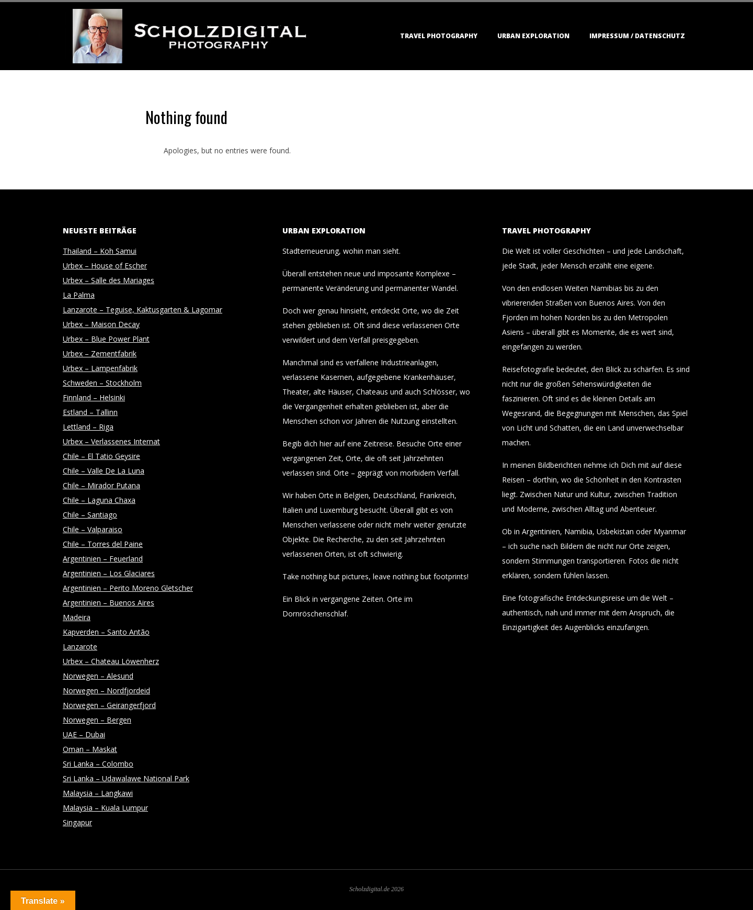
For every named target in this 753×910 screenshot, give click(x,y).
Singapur (77, 822)
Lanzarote (80, 646)
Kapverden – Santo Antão (106, 632)
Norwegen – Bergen (97, 720)
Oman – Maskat (90, 749)
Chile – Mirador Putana (101, 485)
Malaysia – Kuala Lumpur (105, 808)
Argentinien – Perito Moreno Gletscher (128, 588)
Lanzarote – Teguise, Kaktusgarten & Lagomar (142, 309)
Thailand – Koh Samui (99, 251)
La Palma (79, 295)
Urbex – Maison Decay (101, 324)
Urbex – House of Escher (105, 266)
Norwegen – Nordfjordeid (106, 690)
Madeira (76, 617)
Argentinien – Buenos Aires (108, 603)
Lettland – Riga (88, 427)
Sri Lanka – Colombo (98, 764)
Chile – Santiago (90, 515)
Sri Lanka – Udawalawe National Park (126, 778)
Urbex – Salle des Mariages (108, 280)
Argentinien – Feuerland (103, 559)
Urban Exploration (533, 35)
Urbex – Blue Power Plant (106, 339)
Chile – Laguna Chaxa (99, 500)
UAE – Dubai (84, 734)
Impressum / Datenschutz (637, 35)
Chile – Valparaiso (92, 529)
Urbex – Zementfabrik (99, 353)
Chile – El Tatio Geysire (101, 456)
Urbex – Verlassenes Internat (111, 441)
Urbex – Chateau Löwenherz (111, 661)
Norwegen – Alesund (98, 676)
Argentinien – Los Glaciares (109, 573)
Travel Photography (438, 35)
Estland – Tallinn (90, 412)
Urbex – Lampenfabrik (100, 368)
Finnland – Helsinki (94, 397)
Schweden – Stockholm (102, 383)
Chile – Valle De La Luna (103, 471)
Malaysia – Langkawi (98, 793)
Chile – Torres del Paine (103, 544)
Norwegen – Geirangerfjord (109, 705)
